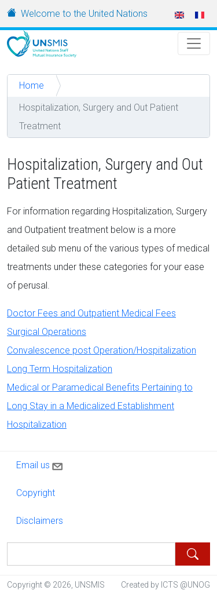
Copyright (35, 492)
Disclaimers (39, 520)
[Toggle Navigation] (194, 43)
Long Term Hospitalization (59, 368)
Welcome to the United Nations (84, 13)
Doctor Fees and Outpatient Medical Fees (91, 313)
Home (31, 85)
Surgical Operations (46, 331)
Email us (40, 464)
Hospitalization (37, 424)
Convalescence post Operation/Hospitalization (101, 350)
